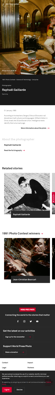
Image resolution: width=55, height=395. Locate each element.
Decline (19, 390)
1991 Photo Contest (12, 4)
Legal (4, 367)
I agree (6, 390)
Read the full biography (13, 150)
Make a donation (11, 352)
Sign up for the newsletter (15, 337)
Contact (5, 363)
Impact (30, 363)
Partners (31, 367)
